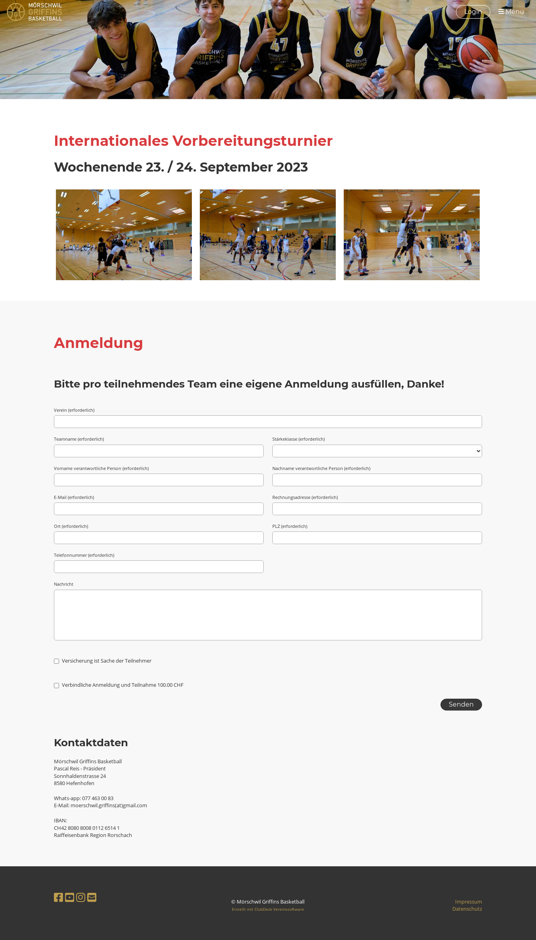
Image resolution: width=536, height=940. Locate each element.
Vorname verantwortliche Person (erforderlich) (101, 468)
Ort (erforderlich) (71, 526)
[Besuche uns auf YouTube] (69, 897)
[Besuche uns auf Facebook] (58, 897)
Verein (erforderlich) (74, 410)
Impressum (468, 901)
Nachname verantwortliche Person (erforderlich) (321, 468)
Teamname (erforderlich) (79, 439)
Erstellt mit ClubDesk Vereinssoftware (268, 909)
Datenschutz (467, 908)
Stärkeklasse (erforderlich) (298, 439)
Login (473, 11)
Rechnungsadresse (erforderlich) (305, 497)
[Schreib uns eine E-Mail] (91, 897)
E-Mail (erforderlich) (74, 497)
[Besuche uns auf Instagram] (80, 897)
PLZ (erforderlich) (289, 526)
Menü (511, 11)
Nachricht (63, 584)
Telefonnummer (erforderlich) (84, 555)
